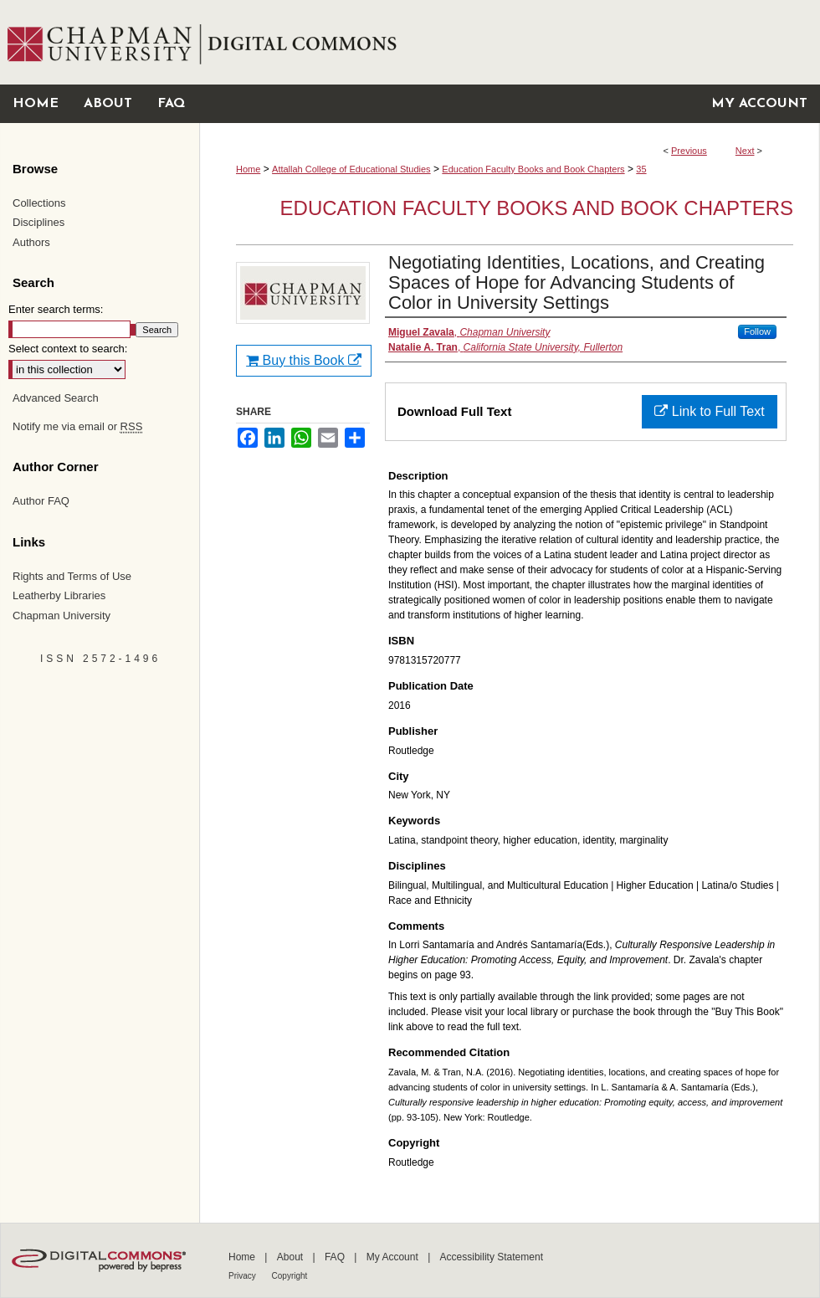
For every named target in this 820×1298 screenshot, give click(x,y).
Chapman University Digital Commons (509, 42)
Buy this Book (303, 360)
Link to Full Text (709, 411)
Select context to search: (67, 348)
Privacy (243, 1275)
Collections (39, 203)
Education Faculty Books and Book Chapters (533, 169)
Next (745, 151)
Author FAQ (41, 501)
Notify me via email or (77, 427)
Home (248, 169)
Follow (757, 331)
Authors (31, 242)
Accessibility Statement (491, 1257)
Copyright (290, 1275)
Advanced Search (56, 398)
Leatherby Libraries (59, 595)
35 (641, 169)
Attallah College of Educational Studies (351, 169)
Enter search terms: (55, 309)
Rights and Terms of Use (72, 576)
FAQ (336, 1257)
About (291, 1257)
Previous (689, 151)
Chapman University (61, 615)
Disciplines (38, 222)
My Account (393, 1257)
